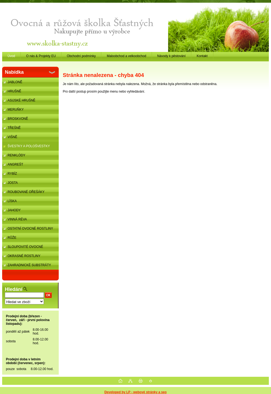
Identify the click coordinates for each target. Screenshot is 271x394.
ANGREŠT (15, 164)
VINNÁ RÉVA (17, 219)
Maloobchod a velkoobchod (126, 56)
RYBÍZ (12, 173)
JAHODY (14, 210)
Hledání (13, 289)
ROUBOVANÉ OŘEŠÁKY (26, 192)
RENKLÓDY (16, 155)
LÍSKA (12, 201)
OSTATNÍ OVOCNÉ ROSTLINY (30, 228)
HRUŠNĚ (14, 91)
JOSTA (13, 183)
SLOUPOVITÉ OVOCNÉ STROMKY (22, 248)
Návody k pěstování (171, 56)
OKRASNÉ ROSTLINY (24, 256)
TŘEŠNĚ (14, 128)
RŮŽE (12, 238)
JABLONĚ (15, 82)
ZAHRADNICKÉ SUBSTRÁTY (29, 265)
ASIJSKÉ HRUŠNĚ (21, 100)
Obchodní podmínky (81, 56)
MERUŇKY (16, 109)
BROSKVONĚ (18, 119)
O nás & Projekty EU (41, 56)
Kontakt (202, 56)
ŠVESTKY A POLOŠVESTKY (29, 146)
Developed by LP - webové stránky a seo (135, 392)
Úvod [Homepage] (11, 56)
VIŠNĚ (12, 137)
